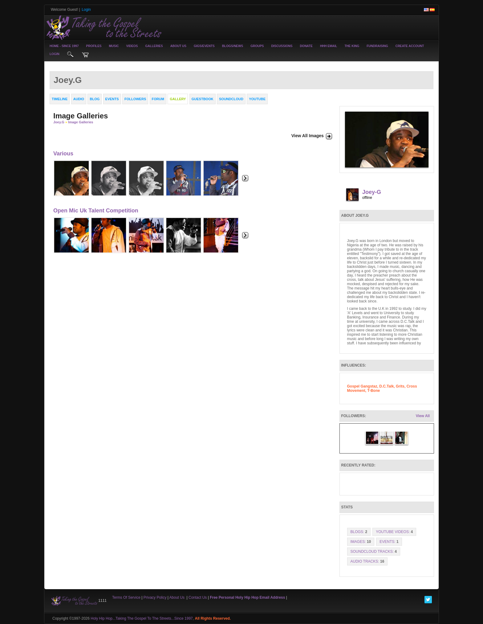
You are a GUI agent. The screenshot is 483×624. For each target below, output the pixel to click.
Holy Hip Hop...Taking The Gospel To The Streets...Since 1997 (142, 618)
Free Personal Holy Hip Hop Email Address (247, 597)
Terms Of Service (126, 597)
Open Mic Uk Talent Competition (95, 210)
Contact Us (198, 597)
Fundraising (377, 46)
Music (114, 46)
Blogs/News (232, 46)
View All (423, 416)
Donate (306, 46)
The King (351, 46)
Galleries (154, 46)
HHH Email (328, 46)
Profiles (93, 46)
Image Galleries (80, 122)
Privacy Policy (155, 597)
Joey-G (371, 192)
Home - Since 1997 (64, 46)
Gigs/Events (204, 46)
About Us (178, 46)
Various (63, 153)
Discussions (281, 46)
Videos (132, 46)
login (54, 54)
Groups (257, 46)
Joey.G (58, 122)
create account (410, 46)
